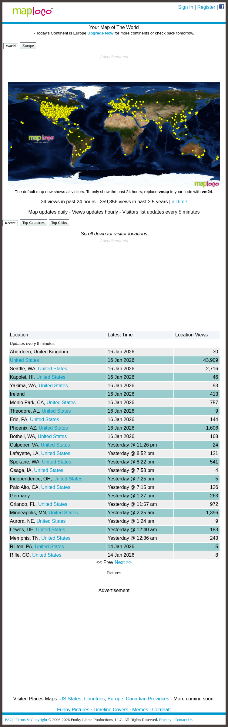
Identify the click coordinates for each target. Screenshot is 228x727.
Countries (94, 698)
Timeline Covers (110, 709)
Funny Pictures (73, 709)
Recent (10, 223)
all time (179, 201)
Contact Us (183, 719)
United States (24, 360)
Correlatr (161, 709)
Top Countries (33, 223)
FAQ (9, 719)
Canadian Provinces (147, 698)
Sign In (185, 7)
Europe (28, 46)
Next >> (123, 562)
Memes (140, 709)
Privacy (165, 719)
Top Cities (59, 223)
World (11, 46)
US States (70, 698)
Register (206, 7)
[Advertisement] (114, 68)
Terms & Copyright (31, 719)
